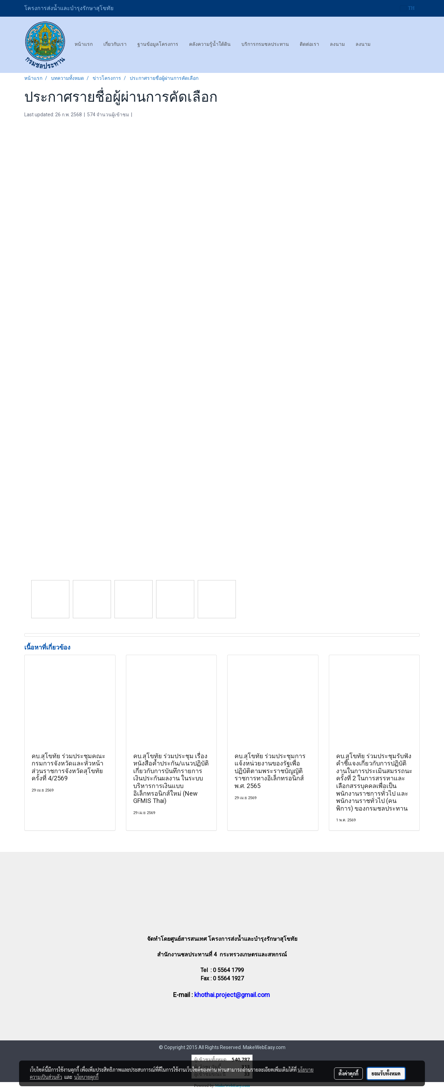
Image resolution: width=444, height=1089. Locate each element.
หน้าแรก (84, 44)
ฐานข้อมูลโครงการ (157, 44)
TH (407, 8)
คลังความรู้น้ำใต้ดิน (210, 44)
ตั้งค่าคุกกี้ (348, 1073)
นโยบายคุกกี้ (86, 1077)
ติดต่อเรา (309, 44)
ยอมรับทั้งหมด (386, 1073)
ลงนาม (337, 44)
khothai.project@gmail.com (232, 994)
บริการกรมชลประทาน (265, 44)
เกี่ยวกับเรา (115, 44)
